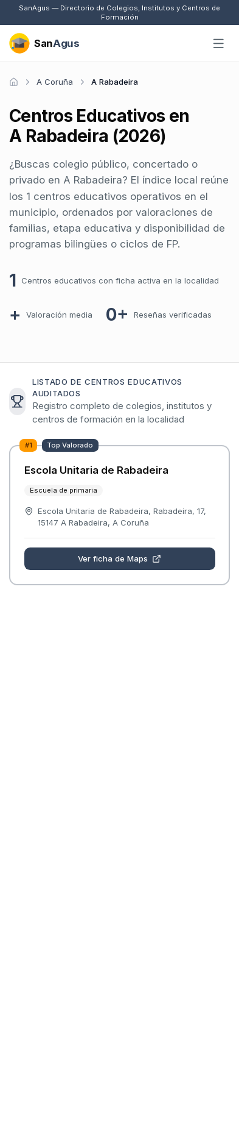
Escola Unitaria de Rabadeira (96, 470)
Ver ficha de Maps (120, 558)
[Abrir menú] (218, 43)
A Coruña (54, 82)
